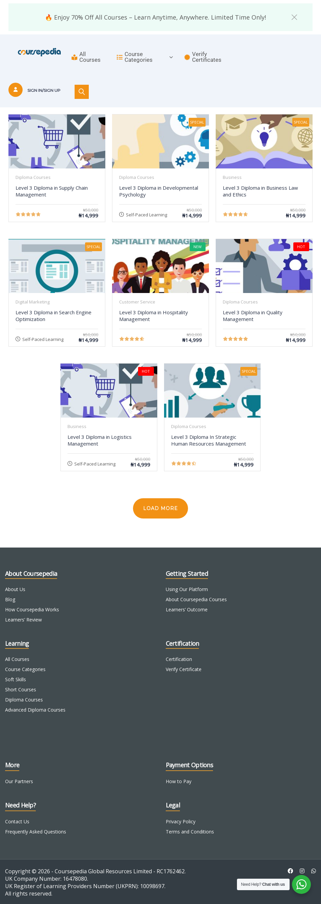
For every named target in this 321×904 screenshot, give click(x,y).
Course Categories (25, 669)
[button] (294, 17)
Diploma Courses (24, 699)
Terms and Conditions (190, 831)
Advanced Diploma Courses (35, 710)
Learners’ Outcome (187, 609)
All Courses (86, 57)
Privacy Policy (180, 821)
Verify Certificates (202, 57)
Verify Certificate (184, 669)
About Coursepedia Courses (196, 599)
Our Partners (19, 781)
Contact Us (17, 821)
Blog (10, 599)
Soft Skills (15, 679)
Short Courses (20, 689)
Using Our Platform (187, 589)
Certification (179, 659)
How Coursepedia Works (32, 609)
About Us (15, 589)
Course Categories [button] (145, 57)
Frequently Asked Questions (35, 831)
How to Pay (178, 781)
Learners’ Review (23, 619)
